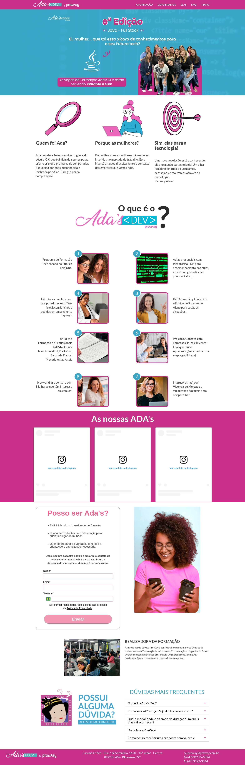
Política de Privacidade (79, 608)
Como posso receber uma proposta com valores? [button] (161, 738)
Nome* (47, 570)
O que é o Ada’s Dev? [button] (142, 703)
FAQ (193, 4)
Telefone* (48, 593)
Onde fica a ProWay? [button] (142, 730)
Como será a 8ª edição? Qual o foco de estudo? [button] (160, 711)
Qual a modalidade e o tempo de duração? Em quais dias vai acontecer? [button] (163, 720)
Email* (46, 582)
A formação (144, 4)
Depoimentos (167, 4)
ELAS (184, 4)
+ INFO (205, 4)
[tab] (167, 703)
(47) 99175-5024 (198, 757)
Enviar (78, 619)
